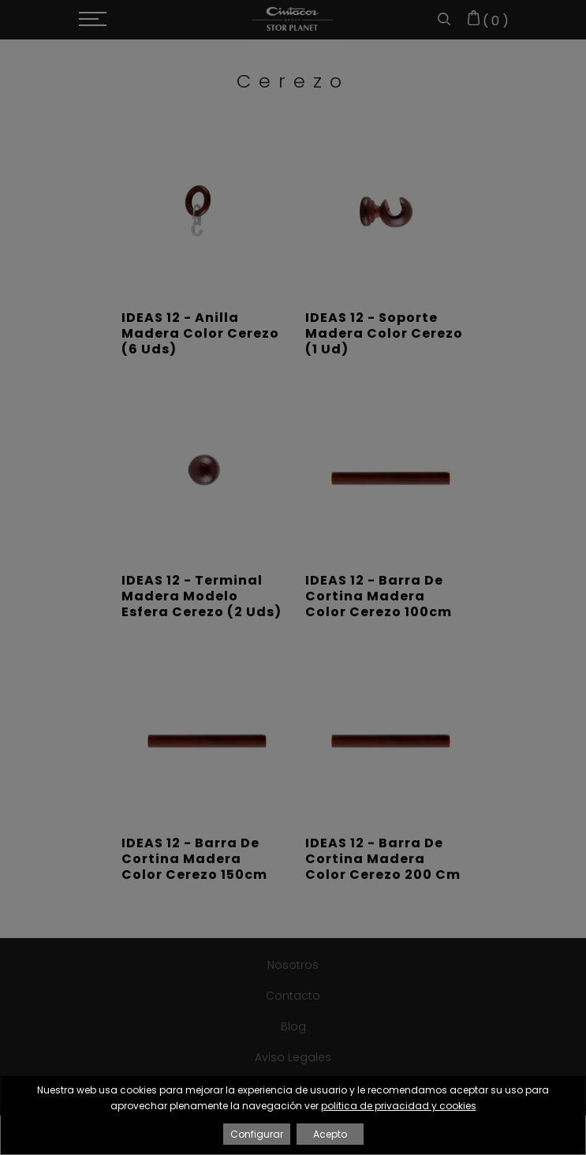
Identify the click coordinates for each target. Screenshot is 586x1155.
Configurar (256, 1134)
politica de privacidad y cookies (398, 1105)
